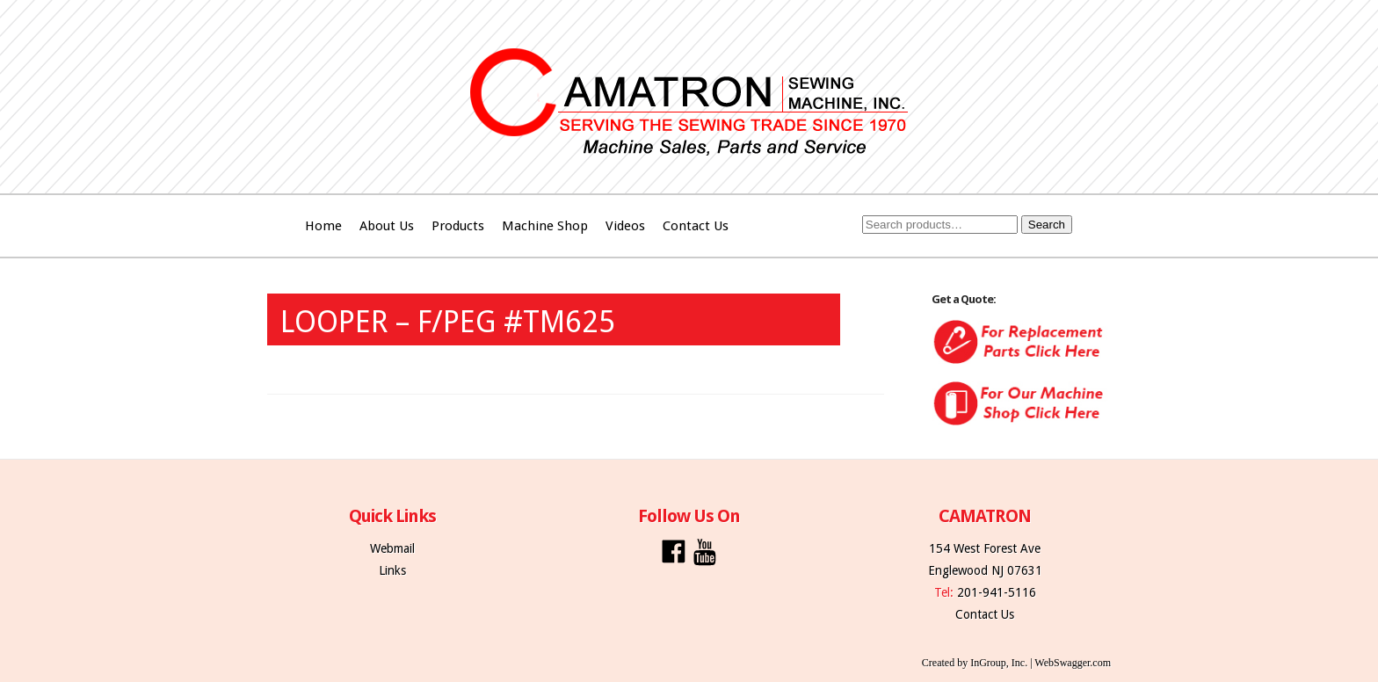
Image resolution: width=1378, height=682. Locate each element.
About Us (386, 226)
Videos (625, 226)
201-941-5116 (996, 592)
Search (1046, 224)
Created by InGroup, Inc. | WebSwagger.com (1016, 663)
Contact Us (696, 226)
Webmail (392, 548)
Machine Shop (545, 226)
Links (392, 570)
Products (458, 226)
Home (323, 226)
